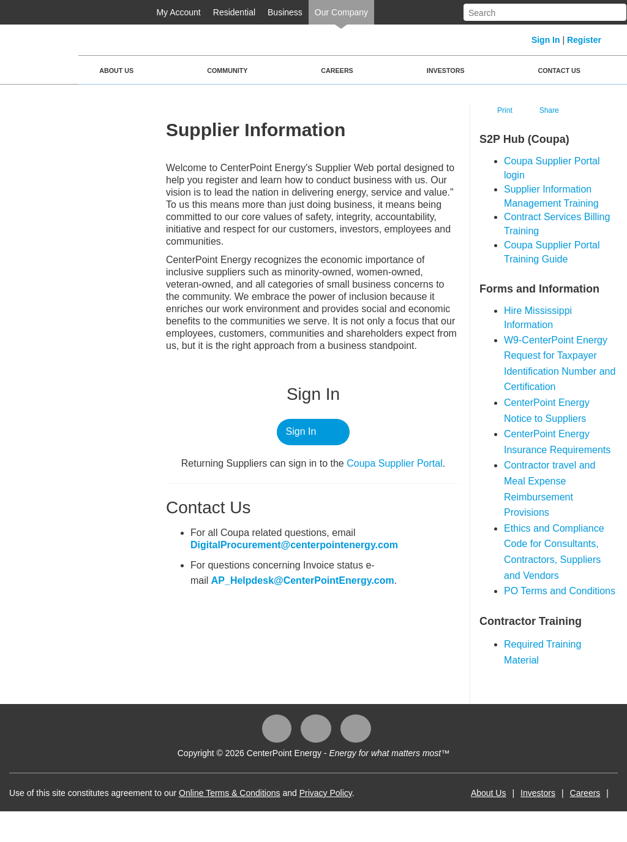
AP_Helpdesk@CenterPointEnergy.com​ (302, 580)
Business (285, 12)
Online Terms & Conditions (229, 793)
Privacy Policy (325, 793)
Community (227, 70)
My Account (178, 12)
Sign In (545, 40)
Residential (234, 12)
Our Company (341, 12)
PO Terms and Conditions (559, 591)
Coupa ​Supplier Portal (395, 463)
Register (584, 40)
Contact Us (559, 70)
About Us (116, 70)
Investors (446, 70)
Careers (337, 70)
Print (504, 110)
